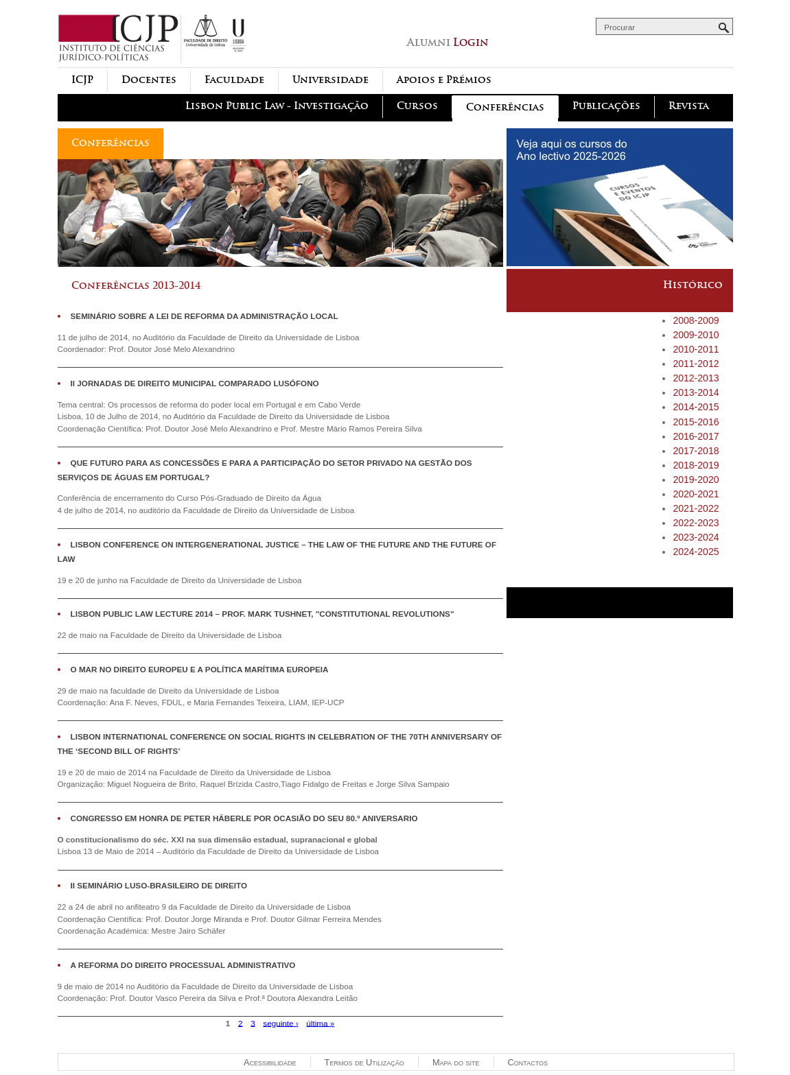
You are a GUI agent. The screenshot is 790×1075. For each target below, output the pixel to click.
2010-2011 (696, 349)
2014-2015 (696, 406)
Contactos (528, 1062)
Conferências (505, 107)
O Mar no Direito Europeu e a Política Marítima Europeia (200, 669)
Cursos (417, 106)
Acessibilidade (270, 1062)
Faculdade (234, 80)
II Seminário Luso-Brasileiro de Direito (159, 885)
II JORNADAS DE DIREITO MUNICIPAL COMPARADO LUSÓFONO (195, 383)
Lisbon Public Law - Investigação (277, 106)
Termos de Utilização (364, 1062)
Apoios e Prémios (444, 80)
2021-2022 (696, 508)
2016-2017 (696, 436)
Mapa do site (456, 1062)
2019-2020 (696, 479)
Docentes (148, 80)
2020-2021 (696, 493)
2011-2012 (696, 363)
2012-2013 (696, 378)
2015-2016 (696, 421)
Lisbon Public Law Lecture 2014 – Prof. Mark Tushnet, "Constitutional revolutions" (262, 613)
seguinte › (280, 1022)
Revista (689, 106)
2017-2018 (696, 450)
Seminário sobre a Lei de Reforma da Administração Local (204, 315)
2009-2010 (696, 334)
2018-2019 (696, 465)
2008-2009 (696, 320)
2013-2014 (696, 392)
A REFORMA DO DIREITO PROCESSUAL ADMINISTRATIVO (183, 964)
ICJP (82, 80)
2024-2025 (696, 551)
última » (320, 1022)
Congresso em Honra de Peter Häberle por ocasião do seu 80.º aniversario (244, 818)
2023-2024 (696, 537)
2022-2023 (696, 522)
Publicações (606, 106)
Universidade (330, 80)
